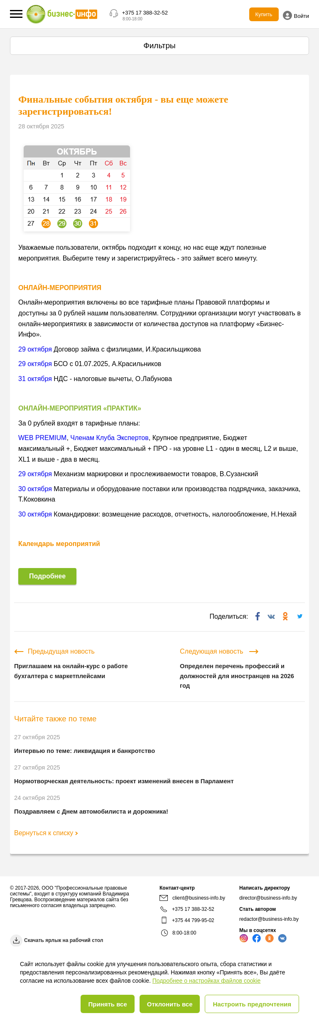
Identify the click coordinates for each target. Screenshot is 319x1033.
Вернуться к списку (46, 832)
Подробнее (47, 576)
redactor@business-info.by (269, 919)
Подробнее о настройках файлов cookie (206, 980)
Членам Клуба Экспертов (109, 437)
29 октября (35, 349)
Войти (296, 15)
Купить (263, 14)
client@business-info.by (192, 898)
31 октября (35, 378)
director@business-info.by (268, 898)
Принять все (107, 1004)
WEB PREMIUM (42, 437)
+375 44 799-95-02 (193, 920)
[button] (16, 14)
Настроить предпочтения (252, 1004)
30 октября (35, 488)
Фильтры (159, 45)
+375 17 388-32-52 (145, 13)
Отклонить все (170, 1004)
